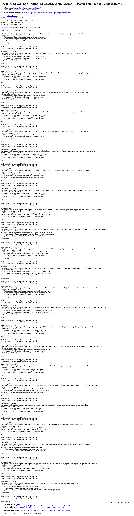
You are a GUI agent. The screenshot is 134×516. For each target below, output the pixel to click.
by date (26, 12)
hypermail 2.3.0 (19, 513)
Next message (20, 9)
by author (49, 12)
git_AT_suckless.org (12, 16)
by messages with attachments (62, 12)
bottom (37, 8)
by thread (33, 12)
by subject (41, 12)
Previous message (31, 9)
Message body (18, 8)
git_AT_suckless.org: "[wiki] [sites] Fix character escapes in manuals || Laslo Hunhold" (41, 507)
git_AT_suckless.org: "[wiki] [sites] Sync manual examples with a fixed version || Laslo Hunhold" (41, 506)
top (34, 8)
